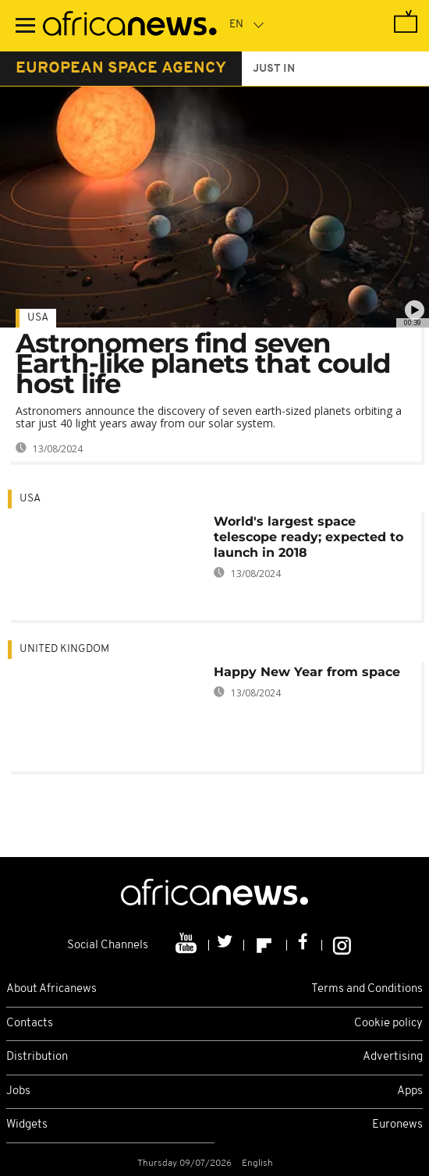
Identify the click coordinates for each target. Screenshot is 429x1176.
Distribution (37, 1057)
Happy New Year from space (307, 671)
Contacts (29, 1023)
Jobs (18, 1091)
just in (274, 69)
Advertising (393, 1057)
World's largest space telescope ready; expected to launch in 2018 (308, 537)
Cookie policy (388, 1023)
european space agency (121, 68)
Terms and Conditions (367, 989)
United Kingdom (64, 649)
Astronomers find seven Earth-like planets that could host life (203, 363)
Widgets (27, 1125)
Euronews (397, 1125)
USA (37, 318)
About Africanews (51, 989)
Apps (410, 1091)
